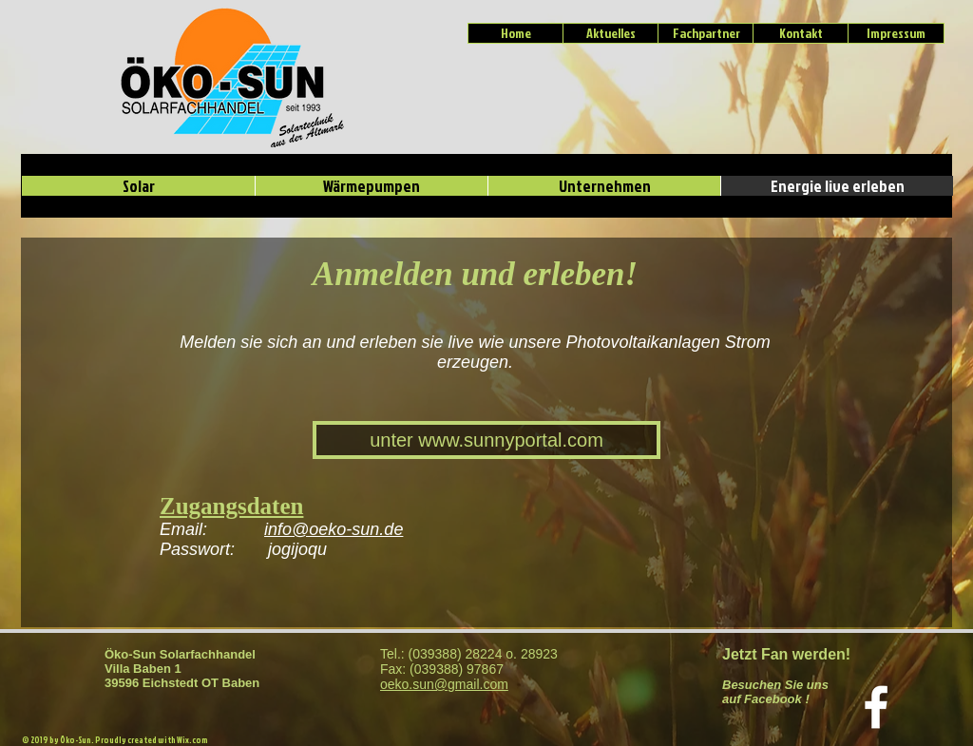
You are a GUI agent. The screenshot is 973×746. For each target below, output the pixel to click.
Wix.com (192, 740)
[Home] (515, 33)
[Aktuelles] (611, 33)
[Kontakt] (801, 33)
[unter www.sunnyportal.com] (486, 440)
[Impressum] (896, 33)
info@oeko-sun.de (333, 529)
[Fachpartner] (706, 33)
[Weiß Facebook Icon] (876, 707)
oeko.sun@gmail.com (444, 684)
